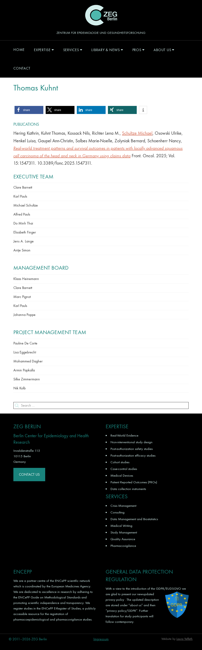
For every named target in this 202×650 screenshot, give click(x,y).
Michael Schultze (25, 205)
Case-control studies (123, 469)
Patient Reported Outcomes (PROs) (133, 482)
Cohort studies (119, 462)
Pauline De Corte (25, 343)
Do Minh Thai (23, 223)
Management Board (40, 268)
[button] (29, 110)
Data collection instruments (128, 489)
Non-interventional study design (131, 442)
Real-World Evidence (124, 435)
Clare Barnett (22, 187)
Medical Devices (121, 475)
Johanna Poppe (24, 314)
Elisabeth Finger (24, 232)
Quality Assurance (122, 539)
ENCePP (60, 581)
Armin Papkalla (24, 370)
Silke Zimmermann (26, 379)
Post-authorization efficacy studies (132, 455)
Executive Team (33, 176)
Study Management (123, 532)
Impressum (101, 639)
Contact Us (29, 474)
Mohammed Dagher (28, 361)
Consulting (117, 512)
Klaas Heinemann (26, 279)
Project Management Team (49, 332)
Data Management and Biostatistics (134, 519)
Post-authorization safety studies (131, 449)
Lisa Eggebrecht (24, 352)
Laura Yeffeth (184, 639)
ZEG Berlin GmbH (101, 15)
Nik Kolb (19, 388)
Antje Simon (21, 250)
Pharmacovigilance (123, 546)
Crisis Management (123, 506)
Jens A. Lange (23, 241)
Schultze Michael (137, 133)
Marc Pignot (22, 296)
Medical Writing (121, 526)
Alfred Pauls (21, 214)
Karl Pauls (20, 196)
